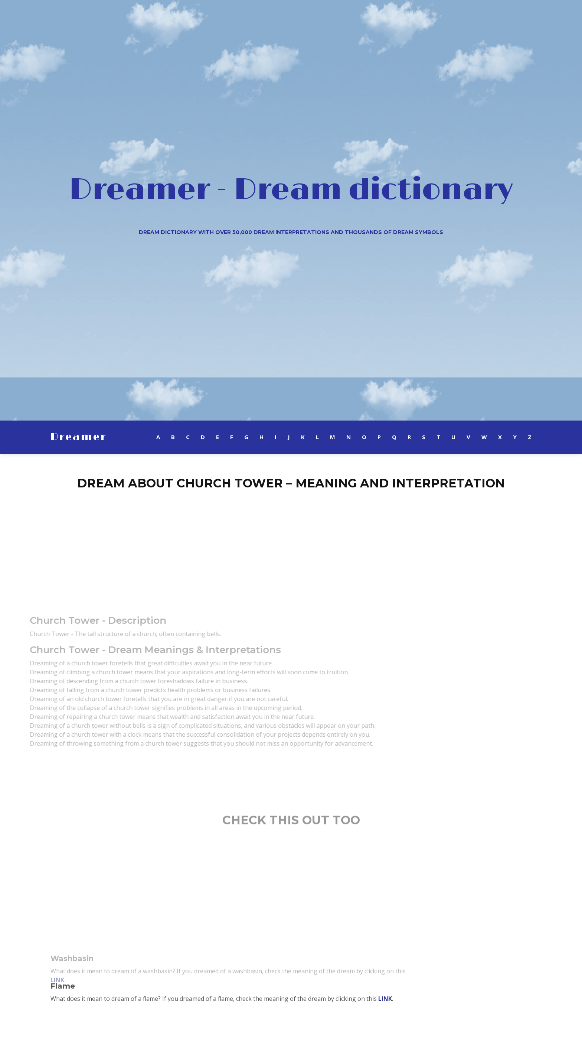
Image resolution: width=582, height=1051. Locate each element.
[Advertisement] (291, 548)
